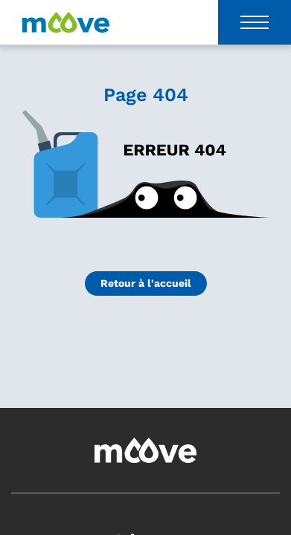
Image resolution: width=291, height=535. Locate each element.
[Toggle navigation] (254, 22)
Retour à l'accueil (145, 283)
